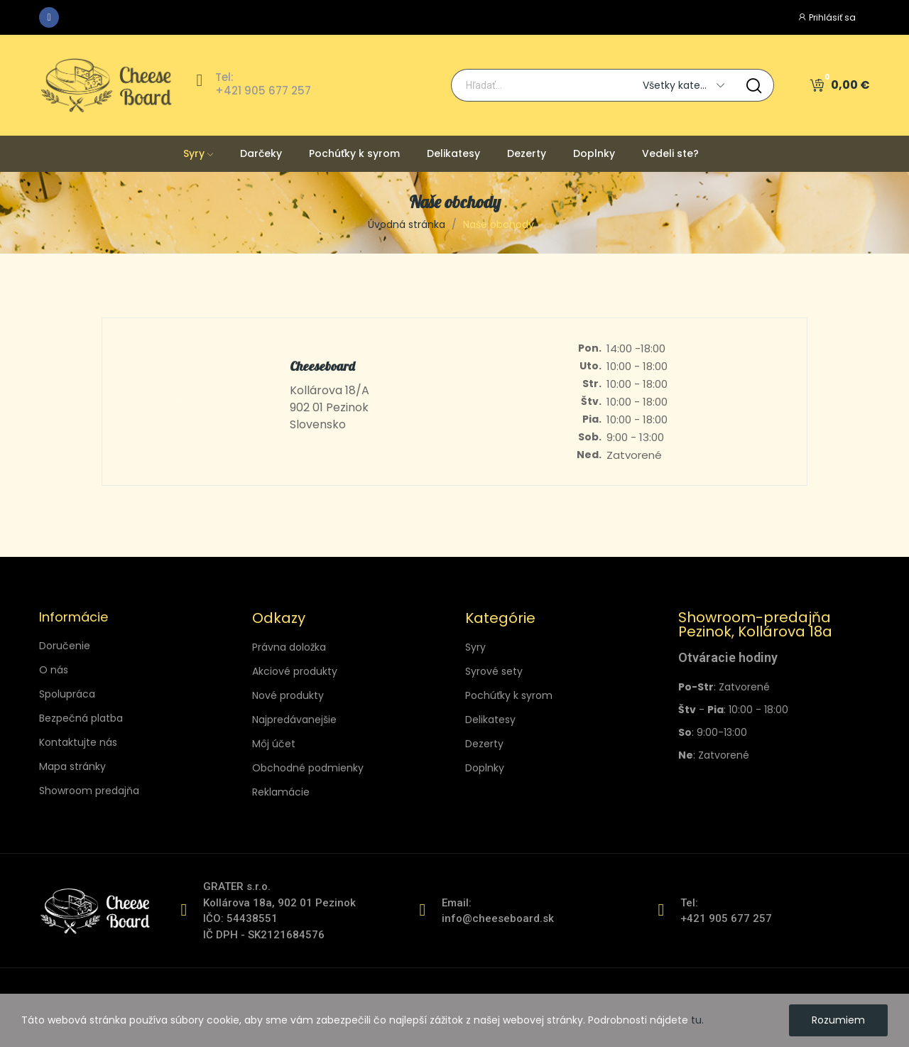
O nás (53, 670)
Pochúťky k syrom (509, 695)
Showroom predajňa (89, 790)
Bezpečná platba (81, 718)
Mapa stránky (72, 766)
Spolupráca (67, 694)
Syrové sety (494, 671)
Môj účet (273, 744)
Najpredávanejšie (294, 719)
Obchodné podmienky (308, 768)
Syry (475, 647)
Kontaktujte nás (78, 742)
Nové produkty (288, 695)
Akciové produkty (294, 671)
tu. (697, 1020)
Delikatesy (490, 719)
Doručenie (64, 646)
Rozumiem (838, 1020)
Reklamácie (281, 792)
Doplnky (484, 768)
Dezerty (484, 744)
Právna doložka (289, 647)
